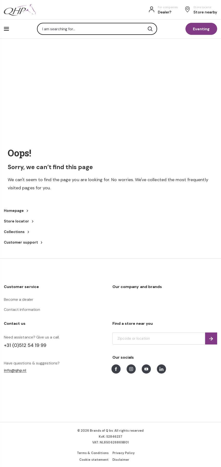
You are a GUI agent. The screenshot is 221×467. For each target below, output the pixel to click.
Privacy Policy (123, 453)
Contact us (14, 323)
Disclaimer (120, 460)
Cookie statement (94, 460)
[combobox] (97, 29)
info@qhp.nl (15, 371)
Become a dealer (18, 299)
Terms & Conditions (93, 453)
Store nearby (205, 12)
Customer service (21, 286)
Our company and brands (137, 286)
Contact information (22, 309)
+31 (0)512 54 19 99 (25, 345)
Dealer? (164, 12)
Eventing (201, 28)
